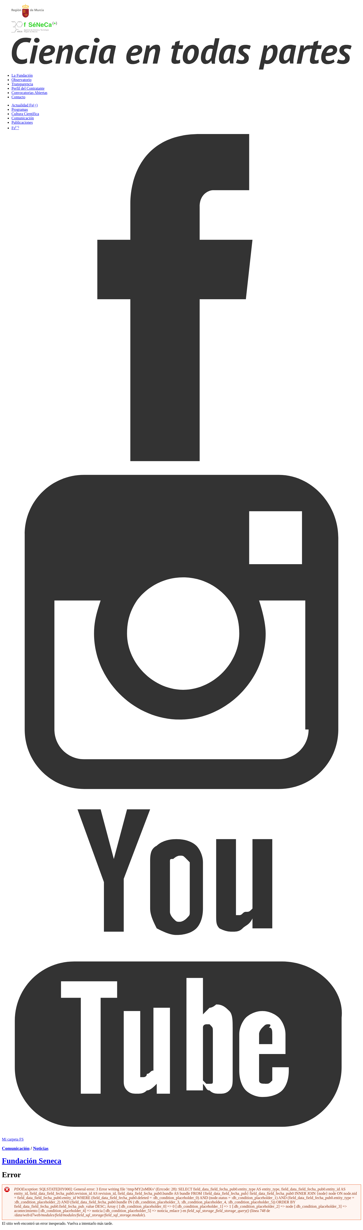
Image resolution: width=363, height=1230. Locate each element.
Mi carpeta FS (13, 1139)
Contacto (18, 97)
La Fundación (22, 75)
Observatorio (21, 80)
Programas (19, 109)
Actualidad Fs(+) (24, 105)
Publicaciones (22, 122)
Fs (15, 128)
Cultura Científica (25, 114)
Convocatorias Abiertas (29, 93)
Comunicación (22, 118)
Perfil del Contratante (28, 88)
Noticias (40, 1148)
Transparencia (22, 84)
